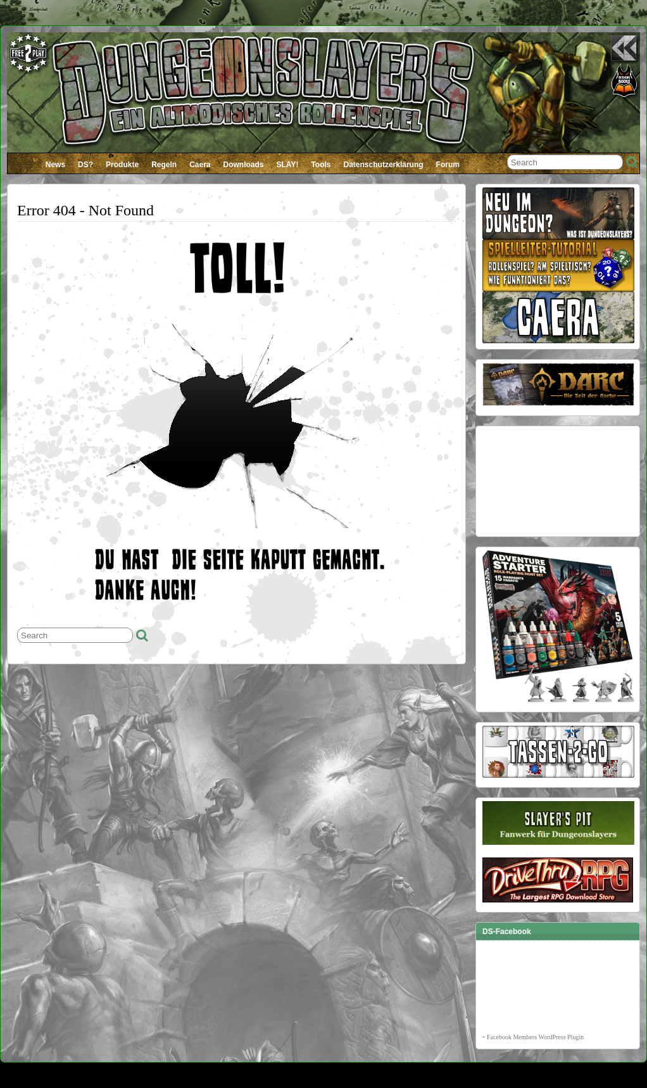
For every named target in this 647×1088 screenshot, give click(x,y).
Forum (448, 164)
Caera (199, 164)
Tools (320, 164)
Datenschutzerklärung (384, 164)
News (55, 164)
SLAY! (288, 164)
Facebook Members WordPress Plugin (535, 1037)
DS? (85, 164)
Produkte (122, 164)
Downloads (243, 164)
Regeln (164, 164)
